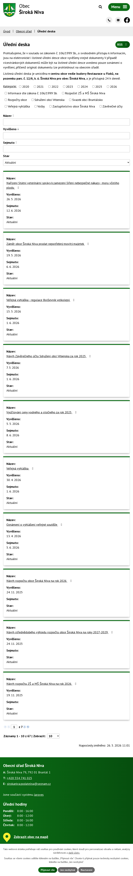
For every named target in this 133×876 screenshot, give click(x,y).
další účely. (74, 852)
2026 (113, 87)
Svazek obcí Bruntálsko (87, 100)
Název (7, 116)
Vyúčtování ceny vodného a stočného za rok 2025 (42, 412)
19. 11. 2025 (14, 695)
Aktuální (11, 222)
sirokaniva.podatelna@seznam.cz (29, 784)
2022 (54, 87)
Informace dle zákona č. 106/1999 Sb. (32, 93)
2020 (25, 87)
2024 (84, 87)
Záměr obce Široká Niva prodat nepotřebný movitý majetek (48, 244)
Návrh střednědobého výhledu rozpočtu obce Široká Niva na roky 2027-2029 (60, 632)
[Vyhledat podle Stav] (66, 162)
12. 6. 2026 (13, 211)
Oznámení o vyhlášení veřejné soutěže (35, 525)
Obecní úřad (24, 31)
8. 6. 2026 (12, 435)
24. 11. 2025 (14, 592)
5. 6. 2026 (12, 547)
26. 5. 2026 (13, 199)
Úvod (6, 31)
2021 (40, 87)
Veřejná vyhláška (19, 106)
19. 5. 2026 (13, 255)
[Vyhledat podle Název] (66, 122)
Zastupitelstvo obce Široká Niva (73, 106)
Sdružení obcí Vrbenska (49, 100)
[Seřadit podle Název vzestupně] (13, 115)
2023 (69, 87)
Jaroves (39, 795)
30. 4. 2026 (13, 480)
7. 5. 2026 (12, 368)
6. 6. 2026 (12, 267)
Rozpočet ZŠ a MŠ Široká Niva (85, 93)
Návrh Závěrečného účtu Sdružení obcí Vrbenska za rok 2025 (49, 356)
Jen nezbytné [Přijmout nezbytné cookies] (67, 869)
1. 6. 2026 (12, 323)
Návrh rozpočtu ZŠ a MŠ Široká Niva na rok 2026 (42, 684)
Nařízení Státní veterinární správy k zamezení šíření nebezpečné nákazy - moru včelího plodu (62, 185)
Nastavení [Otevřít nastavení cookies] (86, 869)
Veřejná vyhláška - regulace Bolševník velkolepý (41, 300)
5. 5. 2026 (12, 424)
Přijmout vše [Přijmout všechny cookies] (48, 869)
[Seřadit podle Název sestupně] (13, 116)
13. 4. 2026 (13, 536)
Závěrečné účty (112, 106)
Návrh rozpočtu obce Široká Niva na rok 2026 (39, 581)
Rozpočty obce (17, 100)
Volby (41, 106)
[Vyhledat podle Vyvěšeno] (66, 135)
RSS (122, 44)
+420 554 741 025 (19, 778)
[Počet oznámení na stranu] (53, 736)
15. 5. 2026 (13, 311)
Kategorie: (10, 86)
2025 (98, 87)
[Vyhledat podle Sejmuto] (66, 148)
